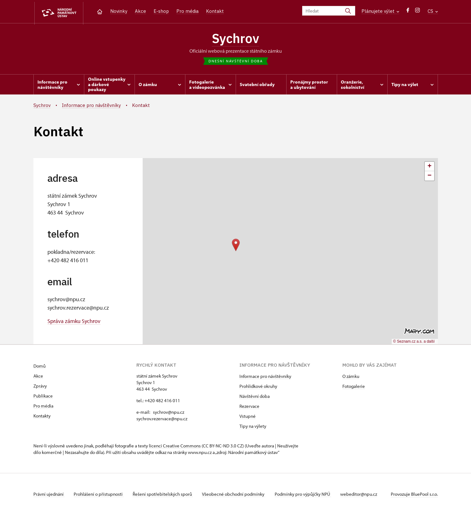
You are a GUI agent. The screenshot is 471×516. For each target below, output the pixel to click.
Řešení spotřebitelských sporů (165, 495)
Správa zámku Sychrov (74, 322)
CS (433, 11)
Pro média (187, 11)
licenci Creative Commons (175, 447)
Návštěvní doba (254, 397)
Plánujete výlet (380, 11)
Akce (140, 11)
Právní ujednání (49, 495)
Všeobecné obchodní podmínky (236, 495)
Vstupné (247, 417)
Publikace (43, 397)
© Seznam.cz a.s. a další (414, 342)
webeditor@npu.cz (363, 495)
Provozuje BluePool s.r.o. (414, 495)
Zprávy (40, 387)
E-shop (161, 11)
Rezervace (249, 407)
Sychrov (235, 39)
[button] (236, 246)
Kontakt (215, 11)
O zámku (350, 377)
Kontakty (42, 417)
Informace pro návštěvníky (265, 377)
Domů (39, 367)
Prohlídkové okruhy (258, 387)
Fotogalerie (353, 387)
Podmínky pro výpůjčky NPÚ (306, 495)
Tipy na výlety (252, 427)
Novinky (118, 11)
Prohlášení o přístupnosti (100, 495)
